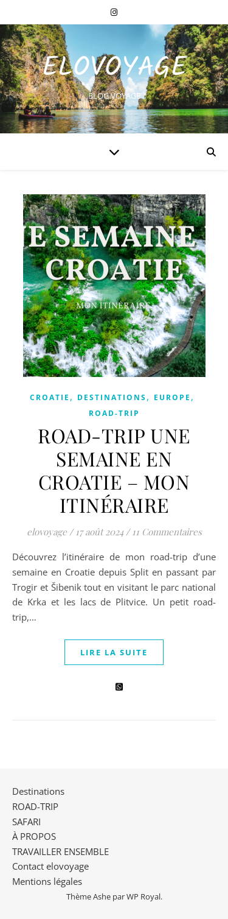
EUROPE (172, 397)
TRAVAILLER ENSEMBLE (60, 851)
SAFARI (26, 821)
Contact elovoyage (50, 866)
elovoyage (47, 532)
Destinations (112, 397)
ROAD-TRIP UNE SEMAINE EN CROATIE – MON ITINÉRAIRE (114, 470)
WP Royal (143, 896)
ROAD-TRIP (114, 413)
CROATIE (50, 397)
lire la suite (114, 652)
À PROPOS (34, 836)
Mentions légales (47, 881)
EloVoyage (114, 68)
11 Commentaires (167, 532)
